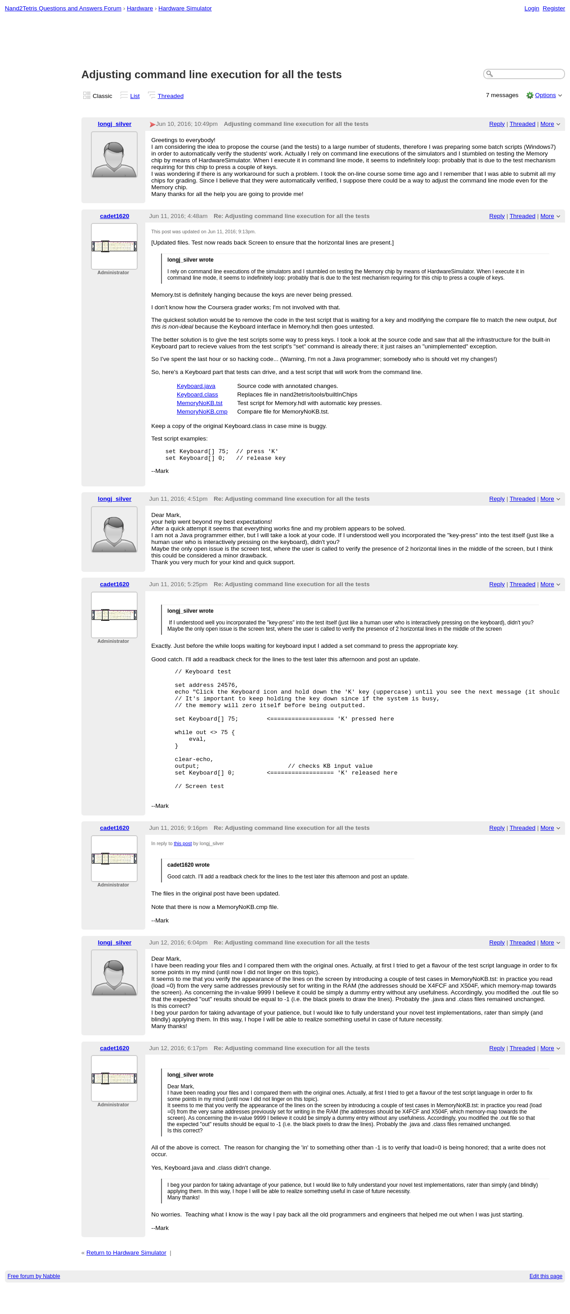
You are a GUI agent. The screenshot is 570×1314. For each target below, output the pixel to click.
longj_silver (114, 123)
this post (183, 870)
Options (545, 95)
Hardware (140, 8)
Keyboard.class (197, 394)
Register (554, 8)
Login (532, 8)
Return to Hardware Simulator (126, 1279)
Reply (497, 123)
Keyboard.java (196, 386)
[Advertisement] (285, 41)
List (135, 96)
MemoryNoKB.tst (200, 403)
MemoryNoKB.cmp (202, 411)
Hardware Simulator (185, 8)
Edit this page (546, 1303)
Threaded (171, 96)
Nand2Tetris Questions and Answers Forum (63, 8)
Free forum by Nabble (34, 1303)
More (547, 123)
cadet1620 (114, 216)
